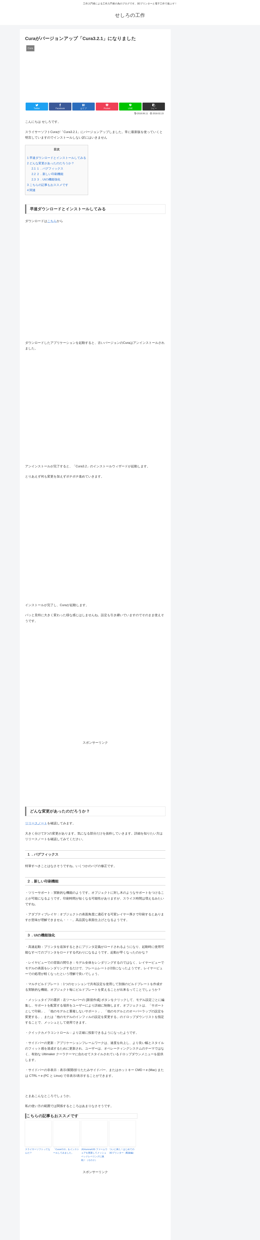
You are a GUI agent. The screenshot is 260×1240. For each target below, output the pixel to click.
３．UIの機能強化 (46, 179)
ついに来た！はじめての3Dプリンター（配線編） (122, 1151)
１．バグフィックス (48, 168)
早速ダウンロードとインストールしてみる (56, 158)
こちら (52, 221)
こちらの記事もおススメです (47, 185)
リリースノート (36, 823)
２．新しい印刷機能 (48, 174)
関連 (31, 190)
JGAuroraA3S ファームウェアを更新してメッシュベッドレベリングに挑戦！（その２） (94, 1154)
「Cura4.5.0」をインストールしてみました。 (66, 1151)
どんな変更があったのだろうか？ (50, 163)
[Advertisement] (95, 771)
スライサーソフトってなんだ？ (37, 1151)
